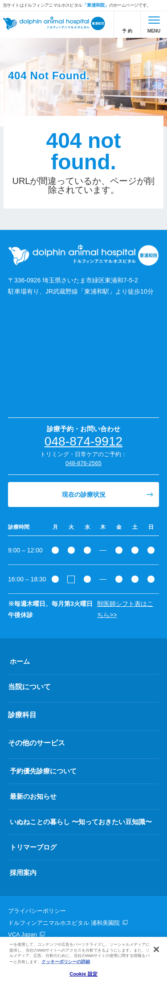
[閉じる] (156, 949)
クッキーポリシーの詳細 (65, 961)
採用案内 (23, 872)
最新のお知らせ (33, 796)
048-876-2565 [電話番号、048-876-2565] (83, 463)
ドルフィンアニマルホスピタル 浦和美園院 (64, 923)
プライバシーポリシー (37, 910)
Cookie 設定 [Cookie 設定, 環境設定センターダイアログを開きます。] (83, 974)
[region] (83, 961)
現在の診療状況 (84, 494)
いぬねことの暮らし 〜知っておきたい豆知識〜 (81, 822)
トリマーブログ (33, 847)
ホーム (20, 661)
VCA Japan (22, 934)
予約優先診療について (43, 771)
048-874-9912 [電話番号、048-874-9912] (84, 441)
